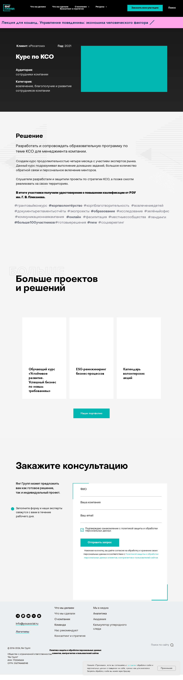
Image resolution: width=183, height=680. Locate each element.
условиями (132, 665)
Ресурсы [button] (100, 7)
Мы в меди (100, 608)
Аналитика (100, 613)
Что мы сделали (60, 7)
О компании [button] (81, 7)
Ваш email (86, 515)
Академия (99, 619)
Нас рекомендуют (66, 630)
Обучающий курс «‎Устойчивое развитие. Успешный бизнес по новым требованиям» (42, 380)
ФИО (83, 489)
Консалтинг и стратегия (72, 9)
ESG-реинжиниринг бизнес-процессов (91, 371)
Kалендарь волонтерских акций (134, 373)
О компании (62, 619)
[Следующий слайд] (176, 358)
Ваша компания (90, 502)
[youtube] (28, 616)
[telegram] (18, 616)
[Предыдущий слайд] (6, 358)
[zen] (39, 616)
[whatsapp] (23, 616)
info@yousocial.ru (27, 624)
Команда (60, 625)
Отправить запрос (100, 542)
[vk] (34, 616)
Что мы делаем (38, 7)
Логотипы (22, 632)
